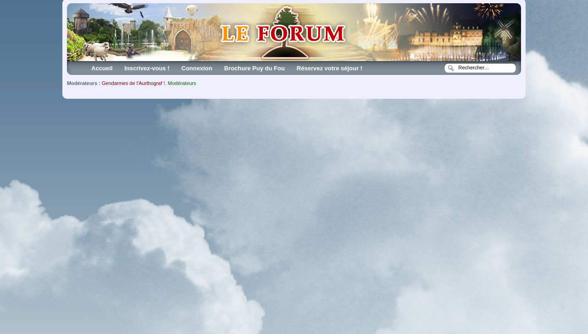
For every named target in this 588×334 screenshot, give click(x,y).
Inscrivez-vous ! (146, 68)
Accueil (101, 68)
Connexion (197, 68)
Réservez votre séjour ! (329, 68)
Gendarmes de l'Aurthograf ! (133, 83)
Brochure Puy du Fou (254, 68)
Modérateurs (182, 83)
